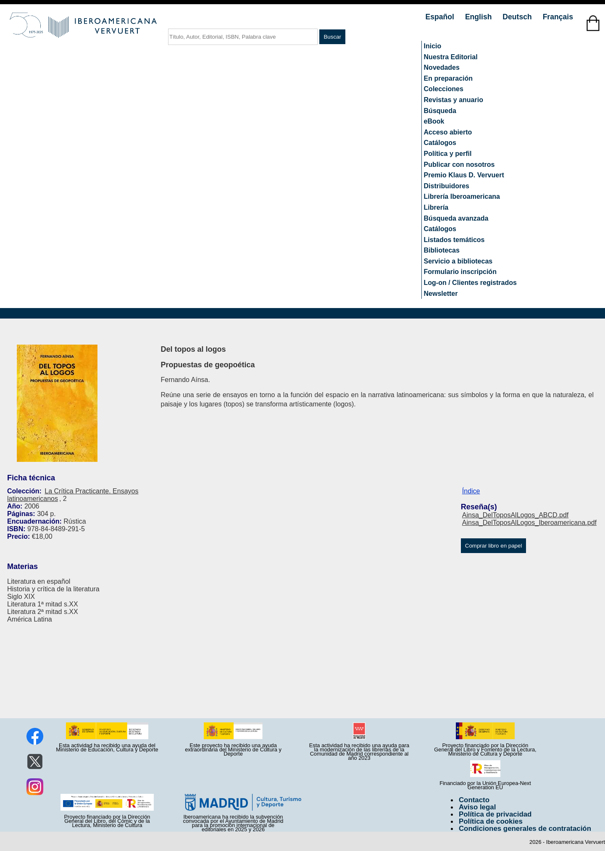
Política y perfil (448, 153)
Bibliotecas (442, 250)
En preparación (448, 78)
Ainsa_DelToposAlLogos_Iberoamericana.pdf (529, 522)
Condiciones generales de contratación (525, 829)
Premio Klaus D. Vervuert (464, 175)
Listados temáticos (454, 239)
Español (441, 17)
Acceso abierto (448, 132)
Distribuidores (446, 186)
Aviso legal (477, 807)
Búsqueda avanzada (456, 218)
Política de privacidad (495, 814)
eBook (434, 121)
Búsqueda (440, 110)
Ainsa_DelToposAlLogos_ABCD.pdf (515, 515)
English (479, 17)
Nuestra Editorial (451, 57)
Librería (436, 207)
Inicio (433, 46)
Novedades (442, 67)
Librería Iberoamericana (462, 196)
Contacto (474, 800)
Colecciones (443, 88)
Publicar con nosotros (459, 164)
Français (558, 17)
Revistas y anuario (453, 99)
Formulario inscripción (460, 271)
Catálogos (440, 142)
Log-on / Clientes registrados (470, 282)
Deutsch (518, 17)
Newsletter (441, 293)
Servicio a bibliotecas (458, 261)
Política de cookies (491, 821)
